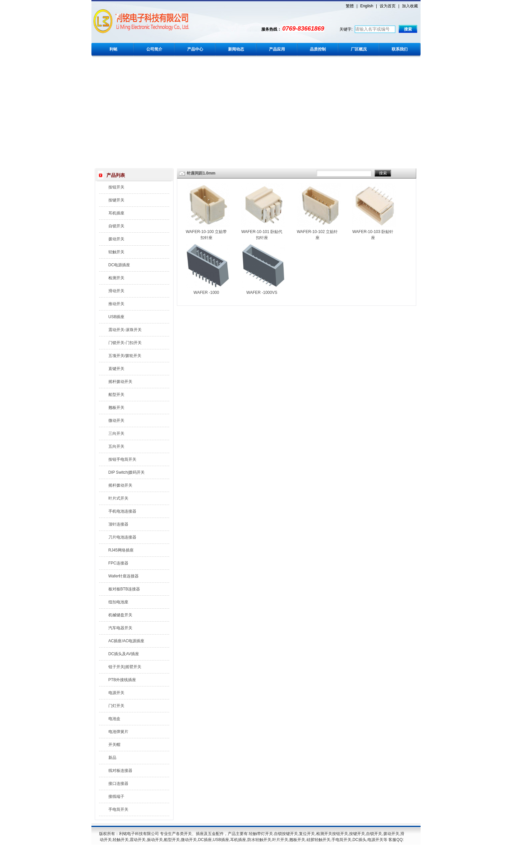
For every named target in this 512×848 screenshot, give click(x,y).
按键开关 (116, 200)
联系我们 (400, 49)
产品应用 (277, 49)
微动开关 (116, 420)
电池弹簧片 (118, 731)
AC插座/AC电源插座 (126, 641)
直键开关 (116, 368)
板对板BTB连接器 (124, 589)
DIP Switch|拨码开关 (126, 472)
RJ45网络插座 (121, 550)
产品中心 (195, 49)
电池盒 (114, 718)
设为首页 (388, 6)
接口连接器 (118, 783)
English (366, 6)
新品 (112, 757)
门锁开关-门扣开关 (125, 342)
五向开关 (116, 446)
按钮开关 (116, 187)
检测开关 (116, 278)
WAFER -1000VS (261, 292)
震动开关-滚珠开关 (125, 329)
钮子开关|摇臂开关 (124, 667)
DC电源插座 (119, 265)
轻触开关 (116, 252)
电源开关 (116, 692)
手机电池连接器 (122, 511)
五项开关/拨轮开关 (124, 355)
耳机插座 (116, 213)
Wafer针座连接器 (123, 576)
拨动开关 (116, 239)
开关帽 (114, 744)
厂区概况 (359, 49)
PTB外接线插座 (122, 679)
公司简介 (154, 49)
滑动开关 (116, 291)
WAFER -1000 (206, 292)
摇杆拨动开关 (120, 381)
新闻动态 (236, 49)
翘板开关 (116, 407)
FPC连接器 (118, 563)
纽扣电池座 (118, 602)
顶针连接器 (118, 524)
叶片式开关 (118, 498)
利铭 (113, 49)
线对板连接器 (120, 770)
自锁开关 (116, 226)
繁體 (350, 6)
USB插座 (116, 316)
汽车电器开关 (120, 628)
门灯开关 (116, 705)
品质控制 (318, 49)
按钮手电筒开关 (122, 459)
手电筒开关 (118, 809)
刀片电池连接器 (122, 537)
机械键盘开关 (120, 615)
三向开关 (116, 433)
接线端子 (116, 796)
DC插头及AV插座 (123, 654)
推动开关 (116, 304)
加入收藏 (410, 6)
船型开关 (116, 394)
